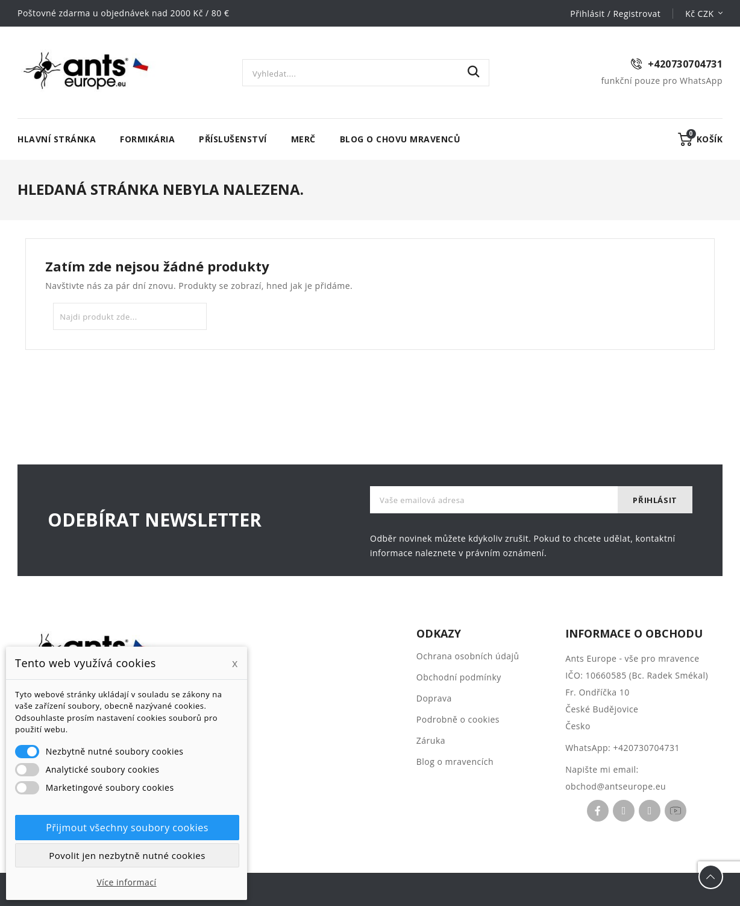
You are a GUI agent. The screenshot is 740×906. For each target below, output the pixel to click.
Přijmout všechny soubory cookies (127, 827)
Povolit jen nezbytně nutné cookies (127, 855)
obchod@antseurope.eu (615, 786)
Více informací (126, 882)
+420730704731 (646, 747)
